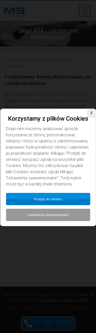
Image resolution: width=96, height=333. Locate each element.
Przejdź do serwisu (48, 199)
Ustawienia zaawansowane (48, 215)
